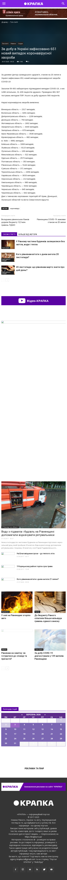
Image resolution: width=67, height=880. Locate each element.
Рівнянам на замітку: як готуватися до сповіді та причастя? (14, 656)
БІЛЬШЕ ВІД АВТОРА (28, 234)
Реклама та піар (34, 768)
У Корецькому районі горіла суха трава (34, 566)
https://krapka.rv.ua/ (33, 836)
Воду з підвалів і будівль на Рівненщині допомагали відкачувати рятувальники (27, 533)
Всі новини (10, 683)
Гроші (37, 612)
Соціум (20, 44)
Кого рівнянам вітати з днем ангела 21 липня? (38, 579)
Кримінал (5, 612)
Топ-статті (5, 44)
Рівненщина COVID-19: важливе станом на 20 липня (51, 220)
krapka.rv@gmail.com (26, 859)
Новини (13, 44)
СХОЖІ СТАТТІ (9, 234)
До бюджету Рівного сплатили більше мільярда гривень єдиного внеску (48, 618)
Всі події (33, 755)
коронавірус (15, 208)
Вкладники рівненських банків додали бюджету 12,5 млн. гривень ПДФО (15, 222)
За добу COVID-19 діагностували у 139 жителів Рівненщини (49, 656)
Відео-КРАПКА (33, 301)
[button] (63, 3)
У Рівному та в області (10, 527)
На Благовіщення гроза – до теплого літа (35, 553)
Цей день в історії (6, 260)
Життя (4, 649)
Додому (4, 22)
